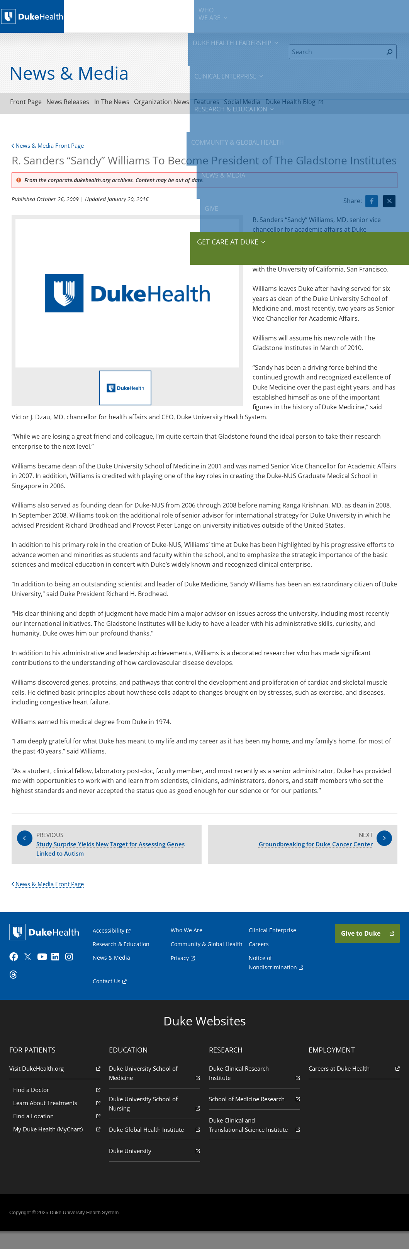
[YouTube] (45, 968)
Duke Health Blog (338, 103)
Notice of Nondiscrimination (275, 980)
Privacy (180, 975)
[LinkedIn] (60, 968)
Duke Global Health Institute (155, 1147)
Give (350, 11)
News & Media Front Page (51, 148)
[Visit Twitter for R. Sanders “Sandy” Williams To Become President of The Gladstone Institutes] (389, 203)
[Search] (336, 52)
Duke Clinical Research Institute (254, 1091)
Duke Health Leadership (129, 15)
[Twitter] (31, 968)
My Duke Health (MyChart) (58, 1146)
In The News (128, 103)
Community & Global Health (281, 15)
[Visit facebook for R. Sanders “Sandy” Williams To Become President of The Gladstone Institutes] (371, 203)
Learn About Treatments (58, 1120)
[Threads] (18, 986)
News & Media (324, 15)
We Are (90, 15)
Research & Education (227, 15)
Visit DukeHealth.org (57, 1086)
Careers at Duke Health (352, 1086)
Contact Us (109, 998)
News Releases (78, 103)
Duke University (155, 1168)
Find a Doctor (58, 1107)
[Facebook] (18, 968)
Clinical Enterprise (178, 15)
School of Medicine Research (254, 1116)
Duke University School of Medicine (155, 1091)
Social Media (280, 103)
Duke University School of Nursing (155, 1121)
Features (237, 103)
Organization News (185, 103)
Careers (258, 953)
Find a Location (58, 1133)
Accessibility (111, 939)
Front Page (29, 103)
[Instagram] (74, 968)
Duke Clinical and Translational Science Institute (254, 1147)
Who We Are (187, 939)
